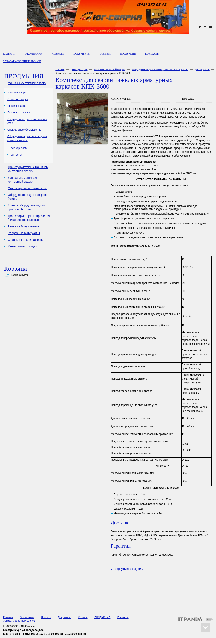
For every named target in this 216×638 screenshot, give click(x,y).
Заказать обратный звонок (19, 620)
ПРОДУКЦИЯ (128, 53)
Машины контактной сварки (109, 69)
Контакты (123, 617)
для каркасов (202, 69)
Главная (60, 69)
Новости (46, 617)
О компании (27, 617)
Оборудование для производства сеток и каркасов (160, 69)
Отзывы (83, 617)
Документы (64, 617)
